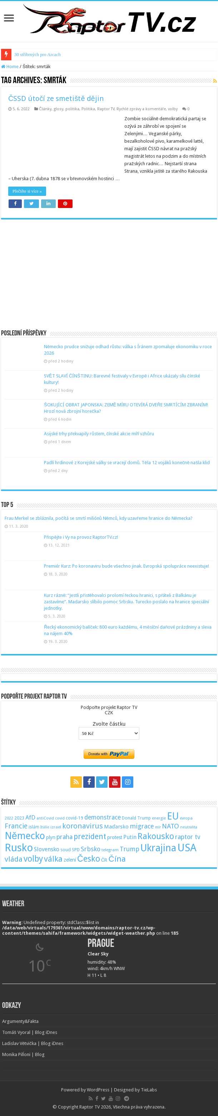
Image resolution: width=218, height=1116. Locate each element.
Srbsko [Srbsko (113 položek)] (90, 849)
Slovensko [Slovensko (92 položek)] (46, 849)
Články (45, 109)
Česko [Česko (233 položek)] (88, 859)
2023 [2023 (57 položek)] (19, 818)
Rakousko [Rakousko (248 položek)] (156, 836)
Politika (88, 109)
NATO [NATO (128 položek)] (170, 826)
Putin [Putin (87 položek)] (130, 837)
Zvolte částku (109, 724)
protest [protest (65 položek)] (114, 837)
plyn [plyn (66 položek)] (50, 837)
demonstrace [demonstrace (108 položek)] (102, 817)
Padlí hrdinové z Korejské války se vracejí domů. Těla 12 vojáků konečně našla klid (127, 462)
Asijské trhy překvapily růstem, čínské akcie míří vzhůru (99, 433)
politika (72, 109)
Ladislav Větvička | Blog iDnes (32, 1043)
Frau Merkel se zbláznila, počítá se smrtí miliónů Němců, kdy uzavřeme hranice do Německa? (99, 518)
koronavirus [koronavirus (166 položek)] (82, 826)
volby (173, 109)
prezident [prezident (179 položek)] (90, 836)
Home (10, 66)
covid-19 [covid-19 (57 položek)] (74, 818)
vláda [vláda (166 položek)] (14, 859)
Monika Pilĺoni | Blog (23, 1054)
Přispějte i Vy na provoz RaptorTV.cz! (81, 537)
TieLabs (149, 1089)
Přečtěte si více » (27, 191)
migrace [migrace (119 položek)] (142, 826)
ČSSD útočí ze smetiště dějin (56, 98)
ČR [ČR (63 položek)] (104, 860)
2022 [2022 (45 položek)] (9, 818)
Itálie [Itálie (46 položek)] (44, 827)
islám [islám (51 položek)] (34, 827)
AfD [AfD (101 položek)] (30, 817)
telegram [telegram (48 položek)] (110, 849)
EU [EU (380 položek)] (173, 816)
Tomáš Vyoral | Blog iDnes (29, 1032)
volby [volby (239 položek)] (33, 859)
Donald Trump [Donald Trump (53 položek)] (136, 818)
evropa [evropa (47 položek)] (186, 818)
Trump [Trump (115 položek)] (129, 849)
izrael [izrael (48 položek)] (55, 827)
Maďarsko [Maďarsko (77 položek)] (116, 826)
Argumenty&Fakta (20, 1021)
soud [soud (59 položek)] (65, 849)
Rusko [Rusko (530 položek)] (19, 848)
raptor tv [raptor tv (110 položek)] (187, 837)
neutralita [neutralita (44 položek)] (188, 827)
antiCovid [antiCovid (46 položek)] (45, 818)
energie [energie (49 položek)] (159, 818)
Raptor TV (105, 109)
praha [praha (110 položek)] (64, 837)
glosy (58, 109)
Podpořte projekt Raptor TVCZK (109, 710)
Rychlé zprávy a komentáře (141, 109)
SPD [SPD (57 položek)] (76, 849)
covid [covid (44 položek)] (60, 818)
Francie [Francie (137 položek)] (16, 826)
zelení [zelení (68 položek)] (70, 860)
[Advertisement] (109, 269)
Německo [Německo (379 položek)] (25, 835)
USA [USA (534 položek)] (187, 848)
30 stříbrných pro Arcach (37, 54)
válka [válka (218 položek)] (53, 858)
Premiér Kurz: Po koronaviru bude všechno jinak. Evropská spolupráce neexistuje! (126, 566)
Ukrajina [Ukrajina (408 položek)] (158, 848)
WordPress (98, 1089)
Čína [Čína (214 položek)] (116, 858)
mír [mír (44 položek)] (158, 827)
